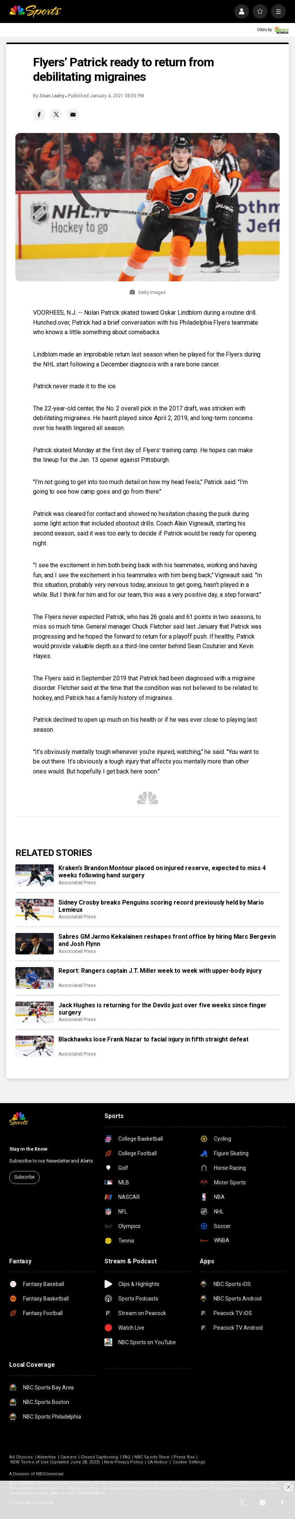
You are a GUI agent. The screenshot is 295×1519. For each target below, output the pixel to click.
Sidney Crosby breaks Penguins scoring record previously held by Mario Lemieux (161, 906)
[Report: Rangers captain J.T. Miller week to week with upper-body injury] (34, 978)
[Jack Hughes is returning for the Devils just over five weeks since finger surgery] (34, 1012)
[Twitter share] (56, 114)
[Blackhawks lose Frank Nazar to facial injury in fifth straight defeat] (34, 1046)
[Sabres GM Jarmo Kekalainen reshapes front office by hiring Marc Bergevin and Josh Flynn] (34, 943)
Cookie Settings (189, 1462)
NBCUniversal (50, 1473)
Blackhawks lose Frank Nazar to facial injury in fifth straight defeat (153, 1039)
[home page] (35, 11)
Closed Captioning (99, 1457)
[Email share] (73, 114)
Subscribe (24, 1177)
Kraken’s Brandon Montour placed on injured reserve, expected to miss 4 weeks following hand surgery (162, 871)
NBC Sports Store (151, 1457)
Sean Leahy (52, 96)
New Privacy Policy (123, 1462)
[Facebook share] (39, 114)
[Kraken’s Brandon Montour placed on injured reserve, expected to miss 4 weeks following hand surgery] (34, 875)
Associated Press (77, 882)
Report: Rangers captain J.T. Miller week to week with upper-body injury (160, 970)
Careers (68, 1457)
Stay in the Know (28, 1149)
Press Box (184, 1457)
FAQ (126, 1457)
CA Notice (158, 1462)
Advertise (46, 1457)
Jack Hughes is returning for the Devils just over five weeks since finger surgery (162, 1009)
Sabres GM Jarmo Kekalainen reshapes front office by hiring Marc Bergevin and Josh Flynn (166, 940)
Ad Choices (21, 1457)
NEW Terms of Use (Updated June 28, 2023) (55, 1462)
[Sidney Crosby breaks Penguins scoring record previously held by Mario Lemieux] (34, 909)
